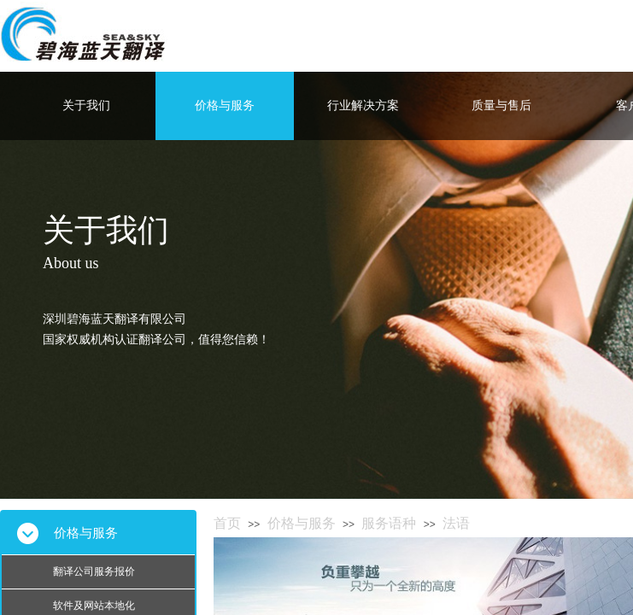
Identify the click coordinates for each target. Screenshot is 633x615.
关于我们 (86, 105)
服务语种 (388, 523)
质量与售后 (501, 105)
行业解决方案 (363, 105)
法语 (456, 523)
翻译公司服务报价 (94, 571)
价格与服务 (225, 105)
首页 (227, 523)
